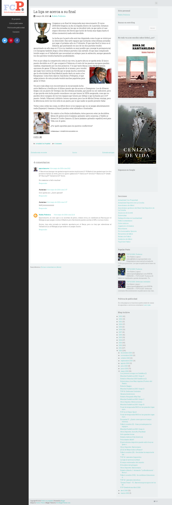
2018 (120, 329)
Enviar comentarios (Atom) (51, 267)
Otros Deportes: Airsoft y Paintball (133, 432)
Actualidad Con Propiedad (43, 143)
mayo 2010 (124, 371)
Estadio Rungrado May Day (130, 397)
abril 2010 (124, 490)
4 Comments (58, 143)
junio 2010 (124, 368)
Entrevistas (122, 215)
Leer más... (148, 305)
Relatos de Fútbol (124, 236)
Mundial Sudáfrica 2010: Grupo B (132, 404)
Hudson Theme (40, 503)
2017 (120, 332)
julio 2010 (124, 366)
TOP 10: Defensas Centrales (130, 391)
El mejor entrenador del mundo (132, 462)
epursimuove (44, 168)
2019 (120, 327)
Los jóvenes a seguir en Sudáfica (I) (133, 373)
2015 (120, 337)
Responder (43, 183)
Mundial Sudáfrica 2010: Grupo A (132, 429)
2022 (120, 319)
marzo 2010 (125, 493)
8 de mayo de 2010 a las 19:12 (60, 168)
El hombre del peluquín (129, 465)
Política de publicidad (16, 28)
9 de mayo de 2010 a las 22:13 (64, 215)
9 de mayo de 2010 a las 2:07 (57, 190)
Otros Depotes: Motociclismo (131, 402)
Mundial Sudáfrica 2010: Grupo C (132, 399)
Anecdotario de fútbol (126, 205)
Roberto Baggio (126, 386)
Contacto (16, 32)
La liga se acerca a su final (55, 11)
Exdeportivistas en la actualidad (130, 218)
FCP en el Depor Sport (128, 412)
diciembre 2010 (126, 353)
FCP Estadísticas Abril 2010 (130, 487)
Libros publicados (16, 23)
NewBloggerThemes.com (63, 503)
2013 (120, 343)
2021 (120, 322)
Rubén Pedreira (58, 16)
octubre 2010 (125, 358)
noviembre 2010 (127, 355)
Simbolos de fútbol (125, 239)
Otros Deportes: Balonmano (130, 447)
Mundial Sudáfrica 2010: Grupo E (132, 376)
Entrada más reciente (39, 152)
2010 (120, 350)
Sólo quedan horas (127, 434)
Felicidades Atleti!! (127, 440)
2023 (120, 316)
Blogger (63, 501)
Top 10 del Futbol (124, 242)
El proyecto (16, 19)
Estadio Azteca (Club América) (131, 437)
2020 (120, 324)
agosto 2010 (125, 363)
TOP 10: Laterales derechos (130, 480)
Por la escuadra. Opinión (127, 231)
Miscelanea (122, 229)
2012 (120, 345)
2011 (120, 348)
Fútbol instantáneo (125, 221)
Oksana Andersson (127, 394)
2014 (120, 340)
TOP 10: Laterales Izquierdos (130, 457)
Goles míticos (123, 223)
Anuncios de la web (125, 213)
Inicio (74, 152)
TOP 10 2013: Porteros (134, 269)
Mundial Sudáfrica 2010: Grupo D (132, 389)
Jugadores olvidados (126, 226)
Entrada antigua (108, 152)
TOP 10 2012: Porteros (134, 254)
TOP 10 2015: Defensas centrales (138, 282)
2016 (120, 335)
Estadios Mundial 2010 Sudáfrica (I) (133, 379)
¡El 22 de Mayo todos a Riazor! (131, 450)
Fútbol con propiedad (47, 501)
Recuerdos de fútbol (125, 234)
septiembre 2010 (127, 361)
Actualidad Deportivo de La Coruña (131, 203)
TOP (156, 501)
